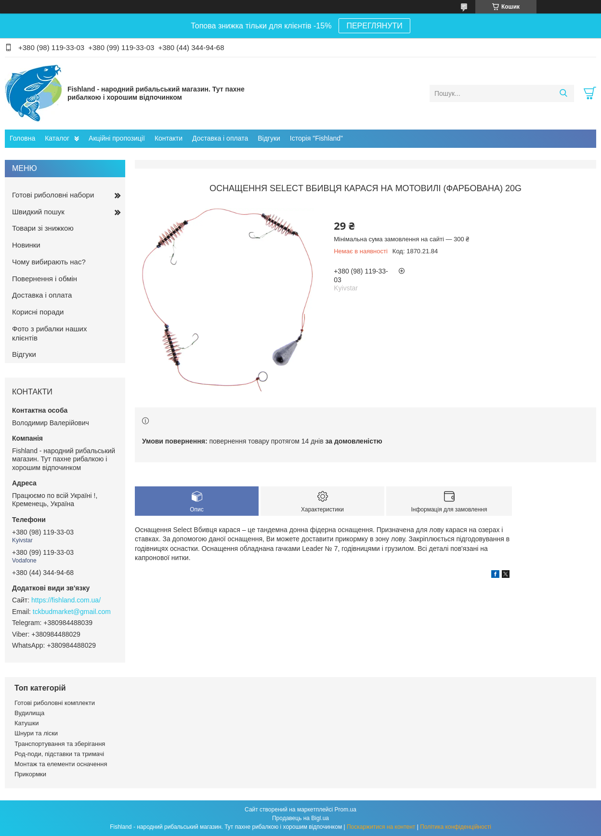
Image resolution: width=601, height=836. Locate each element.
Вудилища (29, 713)
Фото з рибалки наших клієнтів (49, 333)
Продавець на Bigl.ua (300, 818)
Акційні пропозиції (117, 138)
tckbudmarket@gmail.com (72, 611)
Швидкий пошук (38, 212)
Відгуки (269, 138)
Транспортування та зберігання (59, 743)
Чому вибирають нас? (49, 262)
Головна (22, 138)
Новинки (26, 245)
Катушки (26, 723)
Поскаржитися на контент (381, 826)
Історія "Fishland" (316, 138)
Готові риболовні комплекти (54, 702)
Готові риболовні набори (53, 195)
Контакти (169, 138)
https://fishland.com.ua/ (66, 600)
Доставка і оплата (220, 138)
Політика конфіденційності (455, 826)
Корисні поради (38, 312)
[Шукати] (563, 93)
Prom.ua (345, 809)
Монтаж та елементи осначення (60, 764)
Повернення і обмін (44, 278)
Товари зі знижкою (43, 228)
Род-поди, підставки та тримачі (59, 754)
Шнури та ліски (36, 733)
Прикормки (30, 774)
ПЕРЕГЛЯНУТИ (374, 26)
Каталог (57, 138)
